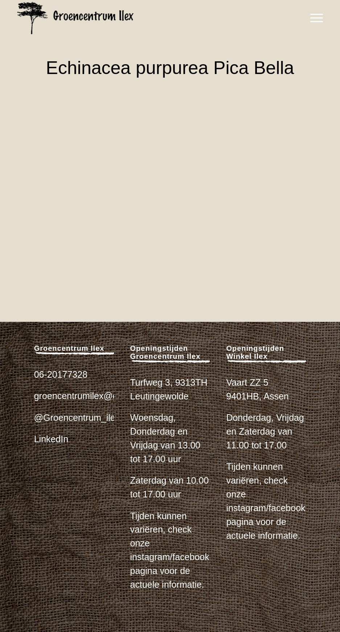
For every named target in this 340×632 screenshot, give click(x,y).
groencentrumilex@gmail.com (94, 396)
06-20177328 (60, 374)
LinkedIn (51, 439)
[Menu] (313, 18)
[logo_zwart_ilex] (75, 18)
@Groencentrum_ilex (77, 418)
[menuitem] (313, 18)
